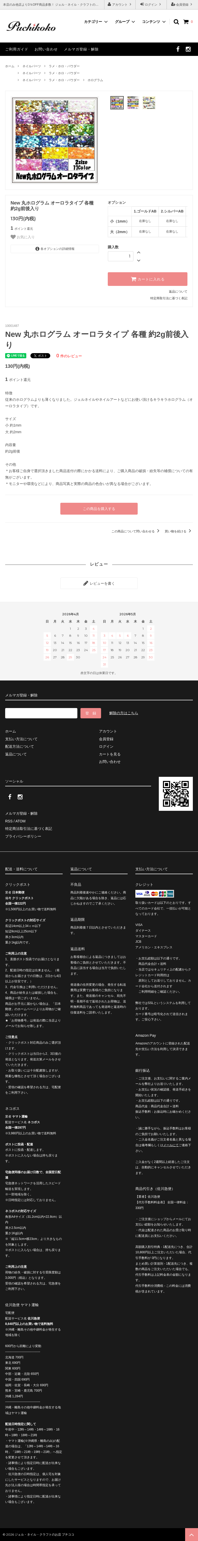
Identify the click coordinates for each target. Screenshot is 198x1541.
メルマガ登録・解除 (81, 49)
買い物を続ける (179, 531)
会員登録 (182, 4)
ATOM (20, 821)
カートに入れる (148, 279)
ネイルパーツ (31, 66)
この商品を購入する (99, 509)
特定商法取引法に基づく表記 (28, 829)
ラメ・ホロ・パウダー (64, 66)
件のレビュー (69, 356)
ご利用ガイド (16, 49)
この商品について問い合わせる (136, 531)
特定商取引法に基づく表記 (168, 298)
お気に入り (23, 237)
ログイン (151, 4)
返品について (178, 291)
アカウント (120, 4)
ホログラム (95, 80)
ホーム (9, 66)
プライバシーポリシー (23, 836)
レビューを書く (99, 583)
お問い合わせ (46, 49)
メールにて (171, 1145)
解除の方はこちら (123, 713)
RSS (9, 821)
